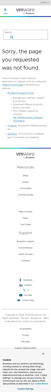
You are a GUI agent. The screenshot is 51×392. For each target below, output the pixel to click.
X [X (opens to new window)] (26, 290)
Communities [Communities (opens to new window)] (25, 188)
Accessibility (26, 329)
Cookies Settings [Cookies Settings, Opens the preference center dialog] (25, 389)
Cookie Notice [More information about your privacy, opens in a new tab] (41, 384)
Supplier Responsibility (25, 348)
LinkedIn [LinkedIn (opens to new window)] (25, 285)
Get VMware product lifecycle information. (28, 119)
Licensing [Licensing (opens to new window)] (25, 261)
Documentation (26, 248)
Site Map (25, 342)
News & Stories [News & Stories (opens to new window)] (25, 212)
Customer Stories (25, 195)
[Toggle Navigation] (5, 10)
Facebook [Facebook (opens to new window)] (26, 280)
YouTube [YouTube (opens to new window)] (25, 295)
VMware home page (12, 85)
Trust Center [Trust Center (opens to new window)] (25, 225)
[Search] (11, 37)
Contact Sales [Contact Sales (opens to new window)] (25, 300)
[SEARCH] (25, 32)
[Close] (43, 354)
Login (44, 3)
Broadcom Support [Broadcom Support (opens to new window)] (25, 241)
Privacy (25, 335)
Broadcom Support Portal (20, 93)
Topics (25, 218)
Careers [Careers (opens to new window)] (25, 182)
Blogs (25, 176)
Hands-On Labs (25, 254)
